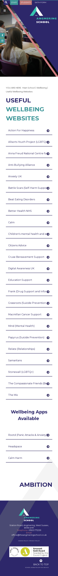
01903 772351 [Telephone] (35, 530)
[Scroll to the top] (41, 562)
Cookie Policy (23, 540)
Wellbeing (42, 87)
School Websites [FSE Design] (31, 567)
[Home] (43, 14)
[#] (2, 35)
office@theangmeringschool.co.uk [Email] (29, 535)
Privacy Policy (34, 540)
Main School (28, 87)
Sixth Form (40, 2)
